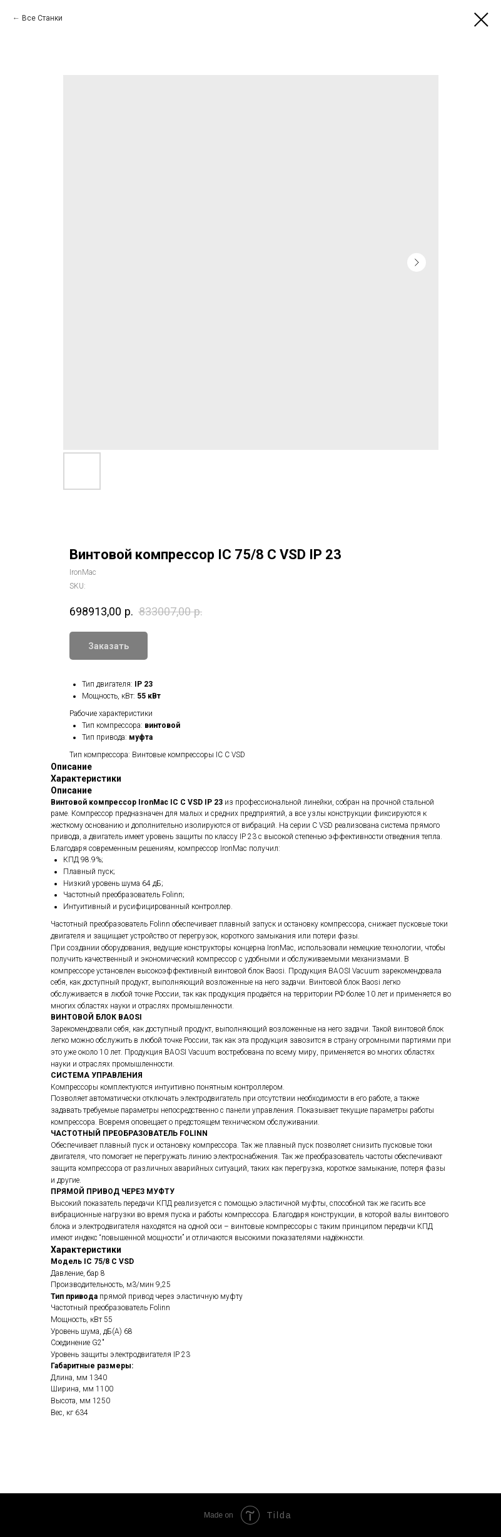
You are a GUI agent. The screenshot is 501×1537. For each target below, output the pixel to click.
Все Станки (42, 18)
